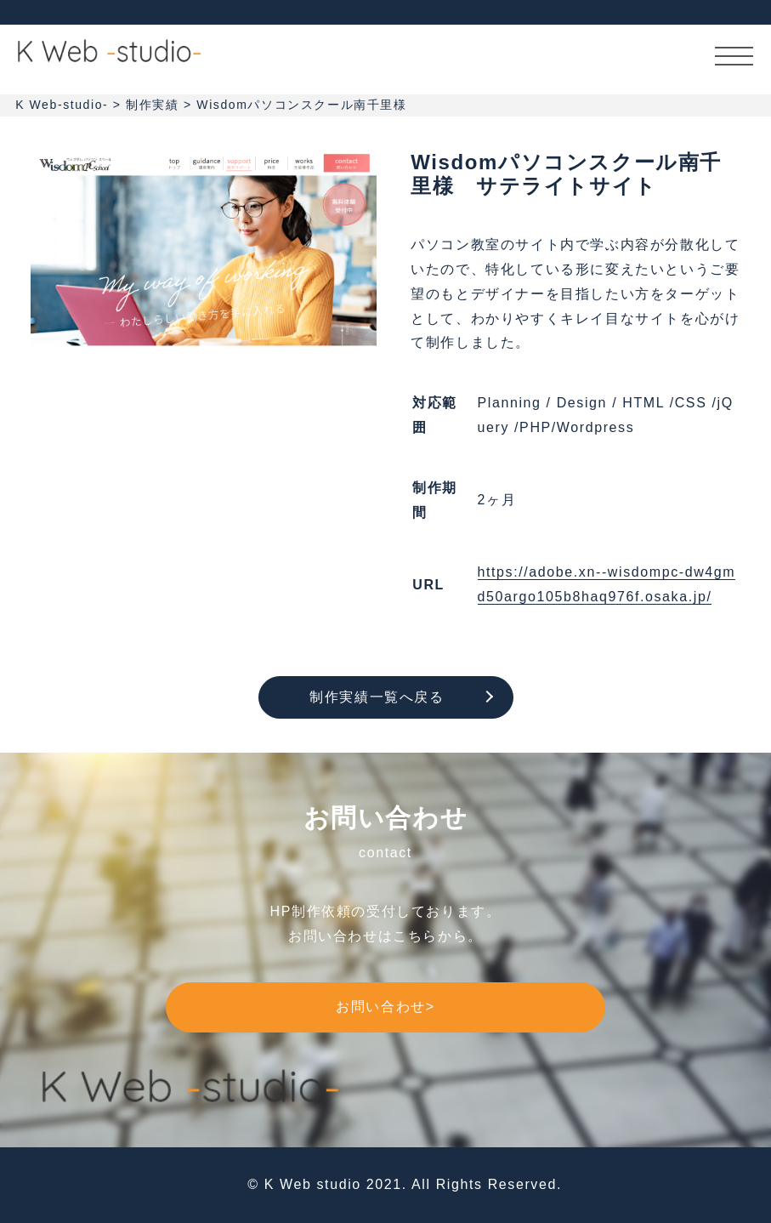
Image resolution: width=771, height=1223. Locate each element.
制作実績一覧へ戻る (376, 697)
